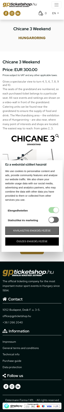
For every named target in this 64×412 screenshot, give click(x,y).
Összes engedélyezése (32, 241)
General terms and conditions (21, 348)
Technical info (11, 354)
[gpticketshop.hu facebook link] (6, 13)
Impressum (9, 342)
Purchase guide (12, 361)
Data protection (12, 367)
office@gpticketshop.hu (17, 316)
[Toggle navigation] (56, 4)
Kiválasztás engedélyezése (32, 230)
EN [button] (54, 13)
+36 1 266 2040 (13, 322)
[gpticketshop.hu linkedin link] (17, 13)
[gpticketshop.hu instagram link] (12, 13)
